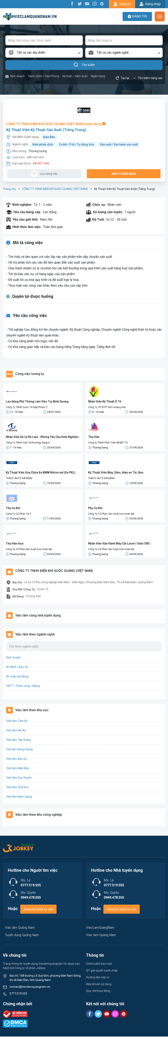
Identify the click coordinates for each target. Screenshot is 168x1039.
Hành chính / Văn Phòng (43, 76)
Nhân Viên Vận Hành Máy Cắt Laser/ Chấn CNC (119, 545)
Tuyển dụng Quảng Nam (22, 937)
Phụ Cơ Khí (95, 509)
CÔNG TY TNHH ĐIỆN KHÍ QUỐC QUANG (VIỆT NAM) (55, 189)
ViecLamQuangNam (100, 930)
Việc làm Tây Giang (18, 742)
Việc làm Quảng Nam (20, 930)
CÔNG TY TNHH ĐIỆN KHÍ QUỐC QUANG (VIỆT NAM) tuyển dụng (56, 124)
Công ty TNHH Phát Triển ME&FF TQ (108, 443)
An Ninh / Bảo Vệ (17, 669)
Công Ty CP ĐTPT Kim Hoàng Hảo (107, 407)
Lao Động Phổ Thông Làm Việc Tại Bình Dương (37, 401)
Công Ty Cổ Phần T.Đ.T (18, 515)
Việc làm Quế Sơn (17, 789)
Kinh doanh (15, 76)
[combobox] (44, 53)
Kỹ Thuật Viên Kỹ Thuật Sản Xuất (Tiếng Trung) (46, 130)
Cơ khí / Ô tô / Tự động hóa (76, 144)
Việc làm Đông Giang (19, 751)
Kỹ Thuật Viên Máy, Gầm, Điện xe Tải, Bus (115, 473)
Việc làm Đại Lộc (16, 761)
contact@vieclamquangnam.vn (29, 989)
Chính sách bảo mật (99, 966)
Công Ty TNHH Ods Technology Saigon (28, 443)
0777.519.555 (18, 996)
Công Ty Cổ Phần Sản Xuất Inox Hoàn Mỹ (111, 515)
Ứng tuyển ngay (124, 174)
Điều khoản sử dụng (98, 986)
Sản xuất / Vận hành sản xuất (119, 144)
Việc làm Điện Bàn (17, 770)
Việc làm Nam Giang (19, 799)
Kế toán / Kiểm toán (75, 76)
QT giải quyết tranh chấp (102, 973)
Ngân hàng (98, 76)
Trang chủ (9, 189)
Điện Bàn (49, 137)
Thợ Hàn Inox (15, 545)
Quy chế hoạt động (98, 993)
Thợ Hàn (93, 437)
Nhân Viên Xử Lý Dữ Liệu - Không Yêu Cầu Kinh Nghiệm (42, 437)
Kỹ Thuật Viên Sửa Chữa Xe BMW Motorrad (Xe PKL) (41, 473)
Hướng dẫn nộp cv (97, 979)
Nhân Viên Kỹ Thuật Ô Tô (104, 401)
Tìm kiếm (84, 65)
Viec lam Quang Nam (101, 937)
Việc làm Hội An (16, 732)
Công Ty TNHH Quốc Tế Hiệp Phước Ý (26, 407)
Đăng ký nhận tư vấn (38, 912)
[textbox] (44, 53)
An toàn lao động (17, 679)
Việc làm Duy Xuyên (19, 780)
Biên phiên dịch (42, 144)
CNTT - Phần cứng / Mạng (23, 688)
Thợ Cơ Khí (13, 509)
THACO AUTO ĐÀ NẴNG (19, 479)
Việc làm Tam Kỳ (16, 723)
